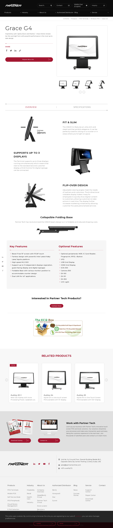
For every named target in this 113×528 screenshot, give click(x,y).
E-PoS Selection (13, 509)
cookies (78, 516)
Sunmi (54, 500)
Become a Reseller (40, 510)
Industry (30, 502)
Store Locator (42, 506)
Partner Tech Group (42, 501)
